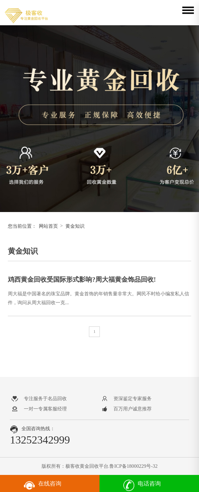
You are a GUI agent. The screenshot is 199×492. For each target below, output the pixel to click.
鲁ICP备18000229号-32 (133, 466)
